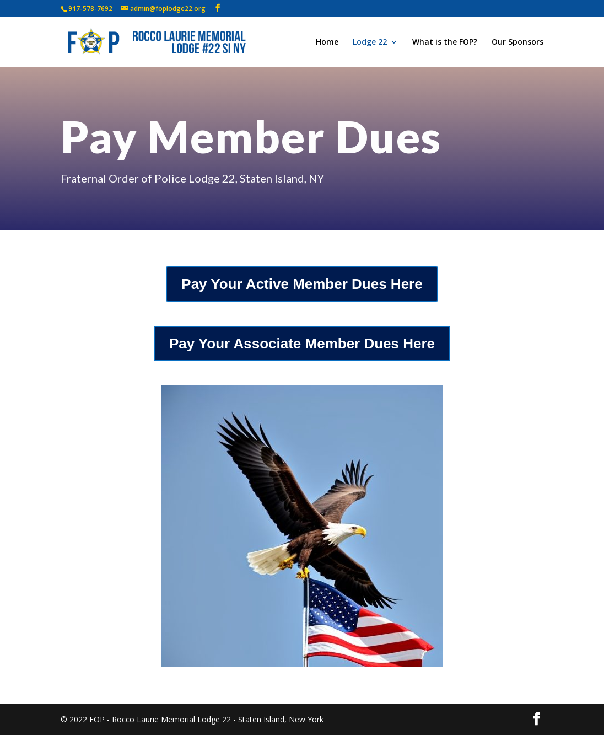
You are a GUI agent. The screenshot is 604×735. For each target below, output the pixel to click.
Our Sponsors (517, 42)
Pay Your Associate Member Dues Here (302, 343)
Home (327, 42)
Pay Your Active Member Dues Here (301, 284)
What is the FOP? (444, 42)
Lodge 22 (370, 42)
